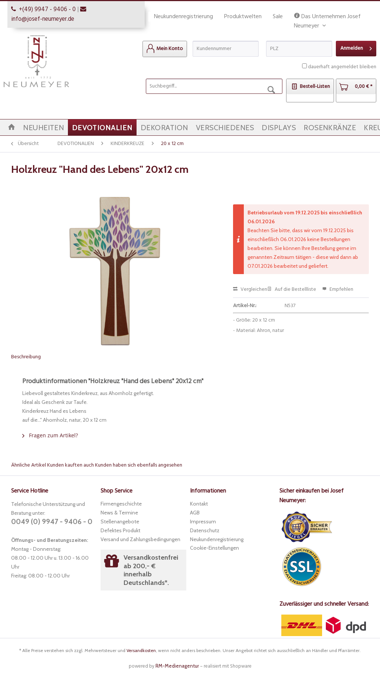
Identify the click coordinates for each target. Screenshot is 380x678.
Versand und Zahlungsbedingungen (140, 539)
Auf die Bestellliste (291, 289)
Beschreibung (26, 357)
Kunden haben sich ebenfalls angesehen (138, 465)
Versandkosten (141, 650)
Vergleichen (250, 289)
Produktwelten (243, 17)
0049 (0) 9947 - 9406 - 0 (51, 521)
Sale (278, 17)
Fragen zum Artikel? (50, 435)
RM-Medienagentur (177, 666)
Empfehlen (337, 289)
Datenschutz (204, 530)
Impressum (203, 521)
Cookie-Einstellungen (214, 547)
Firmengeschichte (121, 503)
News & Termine (119, 512)
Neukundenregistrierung (183, 17)
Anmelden (356, 48)
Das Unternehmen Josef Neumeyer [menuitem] (327, 17)
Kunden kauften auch (70, 465)
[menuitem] (164, 49)
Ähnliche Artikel (28, 465)
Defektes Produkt (120, 530)
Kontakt (199, 503)
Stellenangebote (120, 521)
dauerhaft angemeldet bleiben (342, 67)
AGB (195, 512)
